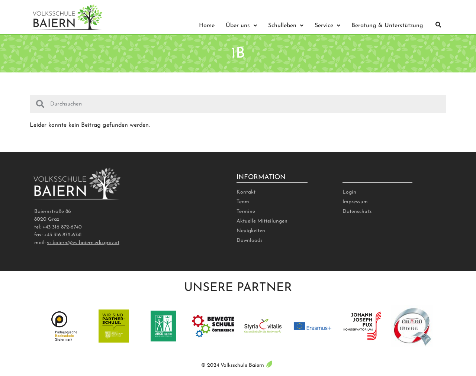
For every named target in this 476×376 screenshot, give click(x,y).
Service (327, 26)
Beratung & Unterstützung (387, 26)
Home (207, 26)
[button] (438, 24)
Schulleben (285, 26)
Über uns (241, 26)
